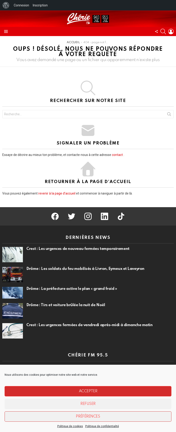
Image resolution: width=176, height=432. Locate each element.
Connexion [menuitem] (21, 5)
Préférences (88, 416)
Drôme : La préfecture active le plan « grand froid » (71, 289)
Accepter (88, 391)
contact (117, 155)
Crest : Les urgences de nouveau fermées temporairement (77, 249)
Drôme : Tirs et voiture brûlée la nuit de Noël (65, 305)
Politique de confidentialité (102, 426)
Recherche (169, 115)
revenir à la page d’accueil (56, 193)
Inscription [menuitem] (40, 5)
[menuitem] (6, 5)
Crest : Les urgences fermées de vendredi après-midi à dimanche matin (89, 325)
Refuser (88, 404)
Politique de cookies (70, 426)
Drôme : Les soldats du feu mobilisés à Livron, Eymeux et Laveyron (85, 269)
